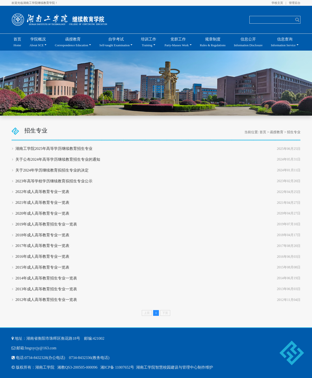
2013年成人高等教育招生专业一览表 (46, 289)
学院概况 (38, 42)
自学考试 (114, 42)
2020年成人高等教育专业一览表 (42, 213)
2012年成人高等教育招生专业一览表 (46, 300)
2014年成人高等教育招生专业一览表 (46, 278)
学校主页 (277, 3)
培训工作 (148, 42)
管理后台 (294, 3)
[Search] (272, 19)
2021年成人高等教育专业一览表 (42, 202)
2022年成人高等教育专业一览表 (42, 192)
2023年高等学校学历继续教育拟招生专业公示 (53, 181)
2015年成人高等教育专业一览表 (42, 267)
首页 (17, 42)
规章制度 (213, 42)
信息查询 (283, 42)
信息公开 (248, 42)
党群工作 (177, 42)
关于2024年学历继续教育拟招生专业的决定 (52, 170)
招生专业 (293, 132)
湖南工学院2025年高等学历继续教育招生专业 (53, 148)
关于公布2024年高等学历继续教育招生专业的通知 (57, 159)
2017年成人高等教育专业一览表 (42, 246)
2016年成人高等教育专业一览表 (42, 256)
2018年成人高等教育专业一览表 (42, 235)
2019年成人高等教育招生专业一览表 (46, 224)
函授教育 (71, 42)
